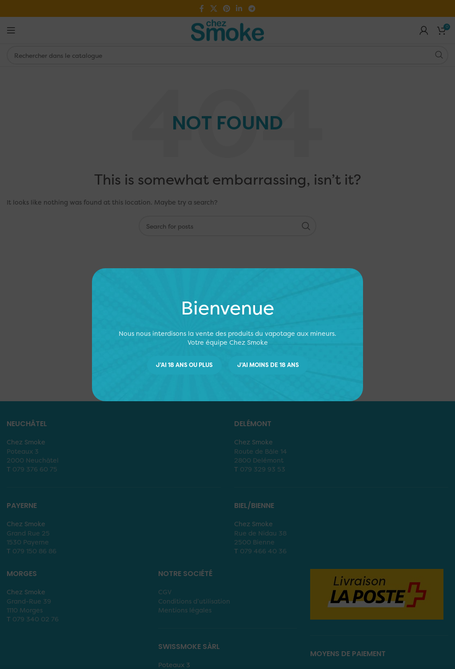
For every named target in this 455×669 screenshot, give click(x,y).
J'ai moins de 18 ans (268, 365)
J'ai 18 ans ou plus (184, 365)
